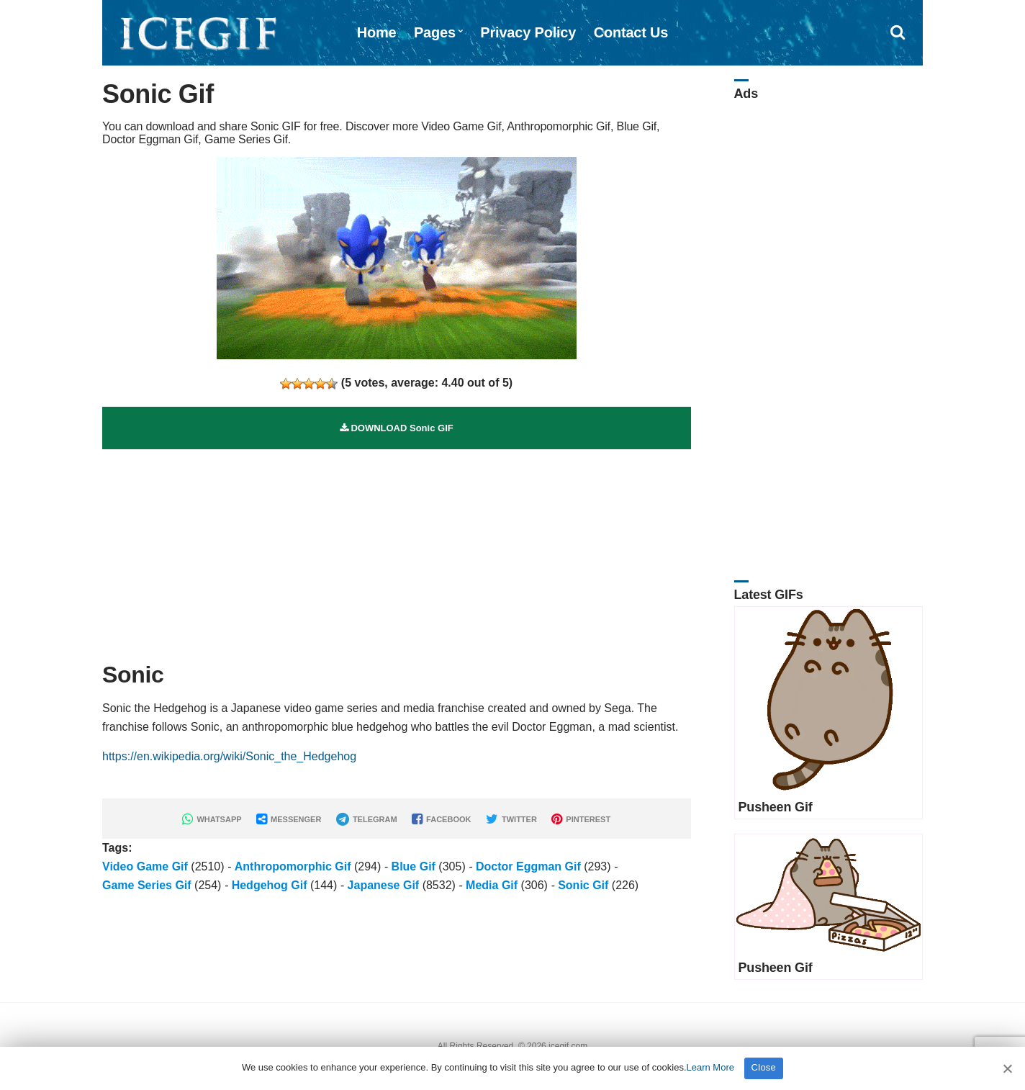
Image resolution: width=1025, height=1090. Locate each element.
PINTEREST (580, 819)
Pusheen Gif (776, 807)
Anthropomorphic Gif (293, 866)
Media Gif (492, 885)
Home (377, 32)
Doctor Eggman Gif (528, 866)
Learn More (710, 1067)
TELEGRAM (366, 819)
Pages (435, 32)
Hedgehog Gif (269, 885)
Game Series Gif (146, 885)
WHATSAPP (211, 819)
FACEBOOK (441, 819)
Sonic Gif (583, 885)
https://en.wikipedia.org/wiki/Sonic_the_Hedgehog (229, 756)
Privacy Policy (528, 32)
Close (764, 1067)
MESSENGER (288, 819)
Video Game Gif (145, 866)
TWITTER (511, 819)
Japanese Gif (384, 885)
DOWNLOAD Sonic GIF (396, 428)
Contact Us (631, 32)
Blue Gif (413, 866)
